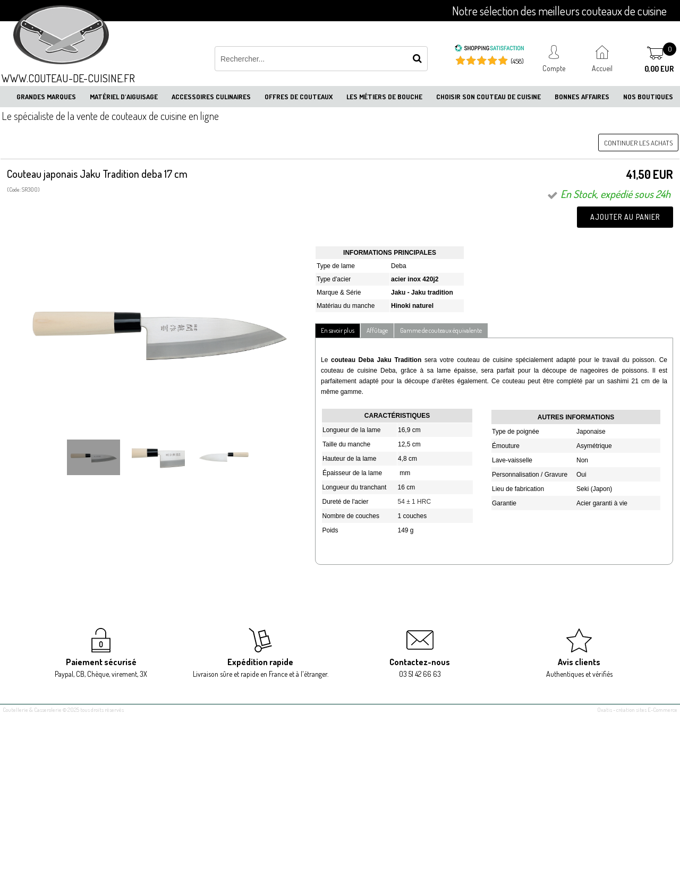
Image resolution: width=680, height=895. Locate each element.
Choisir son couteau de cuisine (488, 96)
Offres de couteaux (299, 96)
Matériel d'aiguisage (124, 96)
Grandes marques (46, 96)
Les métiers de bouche (384, 96)
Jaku (399, 292)
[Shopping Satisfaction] (489, 49)
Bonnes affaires (582, 96)
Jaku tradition (432, 292)
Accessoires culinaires (211, 96)
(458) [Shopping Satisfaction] (517, 61)
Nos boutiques (648, 96)
